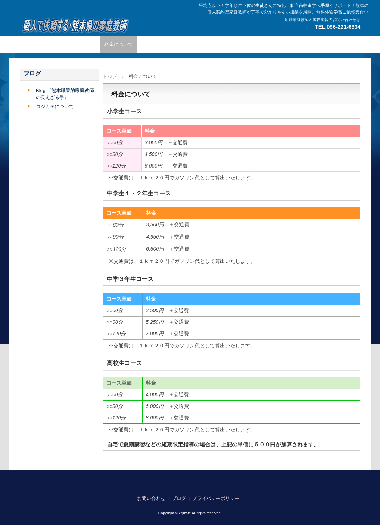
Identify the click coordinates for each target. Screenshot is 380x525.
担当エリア (272, 44)
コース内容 (201, 44)
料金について (118, 44)
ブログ (32, 73)
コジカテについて (55, 106)
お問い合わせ (151, 498)
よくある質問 (236, 44)
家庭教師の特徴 (78, 44)
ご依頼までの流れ (161, 44)
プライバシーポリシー (215, 498)
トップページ (38, 44)
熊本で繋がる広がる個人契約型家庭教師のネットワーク (74, 25)
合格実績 (302, 44)
